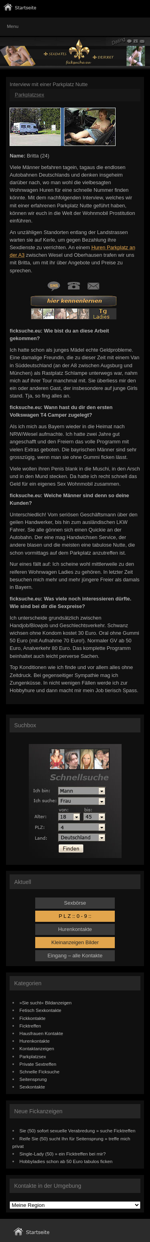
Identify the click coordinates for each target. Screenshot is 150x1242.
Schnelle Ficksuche (40, 1071)
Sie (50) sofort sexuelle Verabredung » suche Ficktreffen (78, 1130)
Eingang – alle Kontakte (75, 956)
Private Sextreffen (38, 1064)
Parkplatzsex (29, 95)
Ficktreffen (30, 1025)
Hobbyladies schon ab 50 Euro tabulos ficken (66, 1161)
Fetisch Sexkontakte (41, 1010)
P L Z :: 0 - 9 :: (75, 916)
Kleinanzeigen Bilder (75, 942)
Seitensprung (33, 1079)
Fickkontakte (33, 1018)
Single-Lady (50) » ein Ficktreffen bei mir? (63, 1153)
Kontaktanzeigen (37, 1048)
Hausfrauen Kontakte (41, 1033)
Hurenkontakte (75, 929)
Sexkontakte (32, 1086)
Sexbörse (75, 903)
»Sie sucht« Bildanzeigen (46, 1002)
